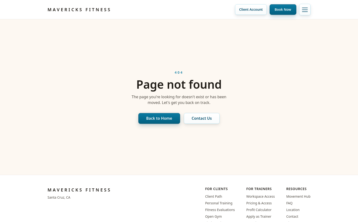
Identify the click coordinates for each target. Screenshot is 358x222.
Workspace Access (260, 196)
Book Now (283, 9)
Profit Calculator (259, 209)
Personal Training (218, 203)
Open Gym (213, 216)
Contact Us (202, 118)
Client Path (213, 196)
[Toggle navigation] (305, 9)
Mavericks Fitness (79, 9)
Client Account (251, 9)
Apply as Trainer (258, 216)
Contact (292, 216)
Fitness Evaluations (220, 209)
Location (293, 209)
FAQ (289, 203)
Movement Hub (298, 196)
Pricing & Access (259, 203)
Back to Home (159, 118)
